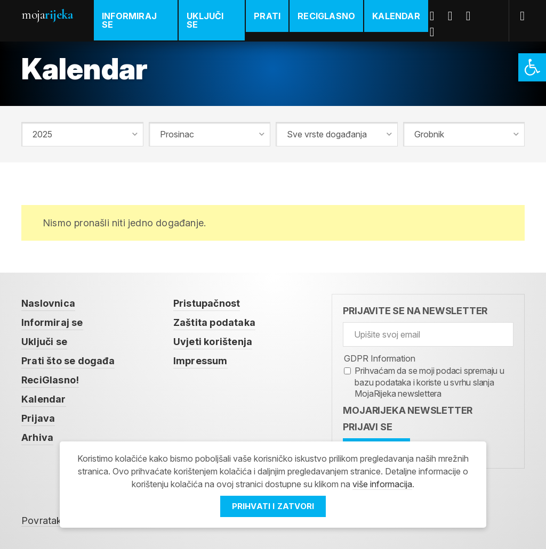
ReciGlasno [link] (326, 16)
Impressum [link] (200, 360)
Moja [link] (47, 14)
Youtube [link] (472, 16)
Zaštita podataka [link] (214, 322)
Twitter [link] (454, 16)
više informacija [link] (382, 484)
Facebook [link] (436, 16)
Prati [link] (267, 16)
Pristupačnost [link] (206, 303)
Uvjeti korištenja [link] (212, 341)
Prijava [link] (38, 418)
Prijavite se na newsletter (415, 310)
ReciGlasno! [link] (50, 380)
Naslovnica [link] (48, 303)
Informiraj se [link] (129, 20)
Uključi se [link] (205, 20)
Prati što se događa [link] (68, 360)
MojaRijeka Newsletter (407, 410)
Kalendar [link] (396, 16)
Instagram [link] (436, 32)
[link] (532, 67)
